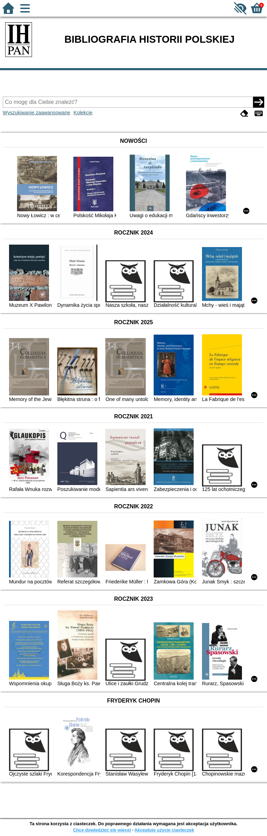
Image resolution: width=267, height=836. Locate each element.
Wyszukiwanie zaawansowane (36, 112)
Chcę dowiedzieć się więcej (102, 830)
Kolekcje (83, 112)
